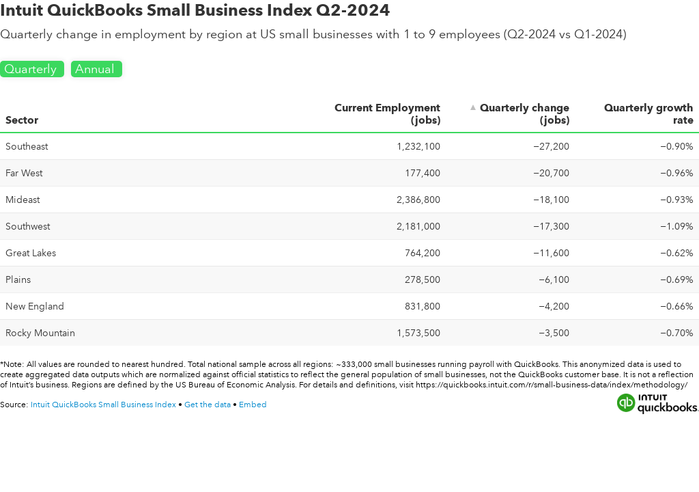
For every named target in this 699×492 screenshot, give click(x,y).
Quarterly (32, 69)
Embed (253, 405)
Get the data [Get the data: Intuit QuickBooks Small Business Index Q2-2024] (207, 405)
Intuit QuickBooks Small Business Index (104, 405)
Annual (96, 69)
